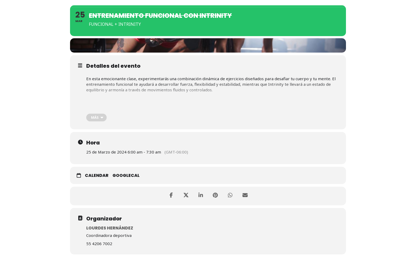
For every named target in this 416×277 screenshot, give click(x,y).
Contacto (353, 3)
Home (195, 3)
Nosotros (222, 3)
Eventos (323, 3)
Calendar (97, 177)
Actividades (291, 3)
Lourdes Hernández (109, 230)
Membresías (256, 3)
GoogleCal (126, 177)
